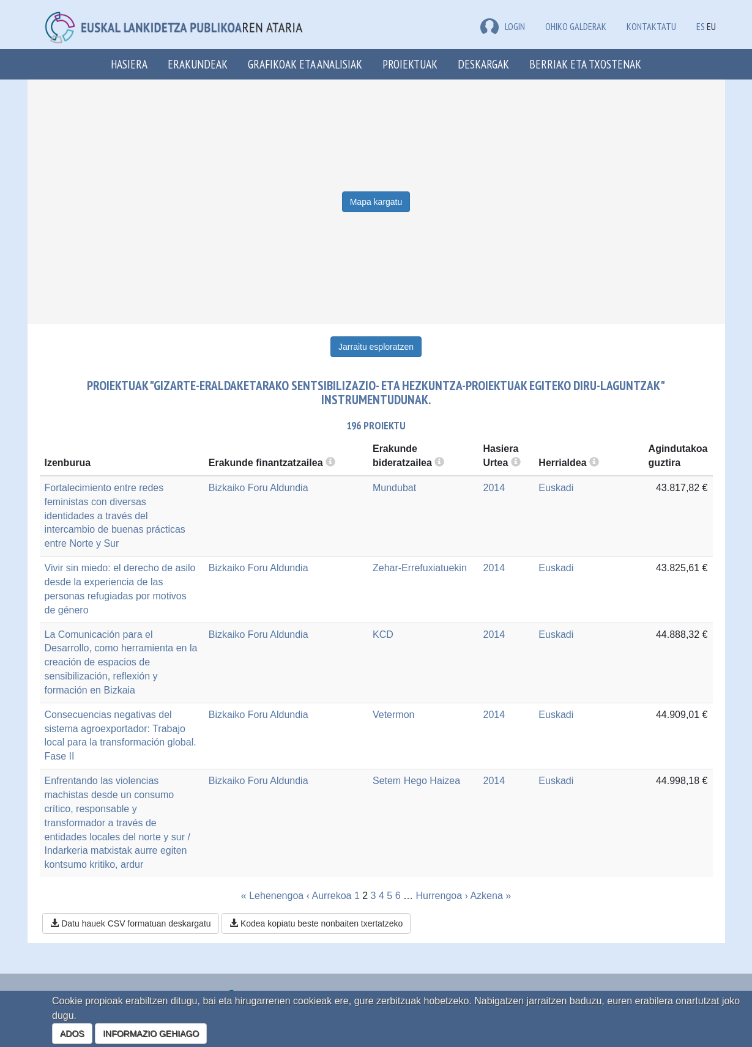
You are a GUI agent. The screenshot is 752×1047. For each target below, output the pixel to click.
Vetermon (393, 714)
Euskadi (555, 488)
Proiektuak (409, 64)
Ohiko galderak (575, 26)
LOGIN (502, 26)
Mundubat (394, 488)
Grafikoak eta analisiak (305, 64)
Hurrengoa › (441, 895)
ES (700, 26)
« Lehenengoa (272, 895)
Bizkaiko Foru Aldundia (258, 488)
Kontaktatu (651, 26)
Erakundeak (198, 64)
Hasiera (129, 64)
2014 (494, 488)
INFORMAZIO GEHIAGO (151, 1033)
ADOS (72, 1033)
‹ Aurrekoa (329, 895)
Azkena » (490, 895)
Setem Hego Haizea (416, 780)
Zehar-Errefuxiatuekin (420, 568)
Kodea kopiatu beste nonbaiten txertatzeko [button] (316, 923)
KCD (383, 634)
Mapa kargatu (376, 202)
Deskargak (483, 64)
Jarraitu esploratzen (376, 347)
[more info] (516, 462)
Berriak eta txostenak (585, 64)
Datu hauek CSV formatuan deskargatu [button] (130, 923)
